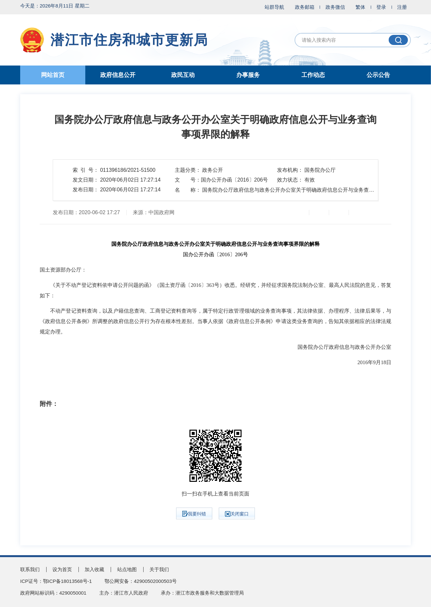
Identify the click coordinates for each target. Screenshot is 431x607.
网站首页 (52, 75)
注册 (402, 7)
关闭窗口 (237, 514)
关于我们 (159, 569)
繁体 (360, 7)
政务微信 (335, 7)
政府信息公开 (117, 75)
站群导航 (274, 7)
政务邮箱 (304, 7)
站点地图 (127, 569)
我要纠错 (194, 514)
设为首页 (62, 569)
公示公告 (378, 75)
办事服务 (248, 75)
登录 (381, 7)
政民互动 (183, 75)
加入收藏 (94, 569)
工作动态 (313, 75)
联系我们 (30, 569)
